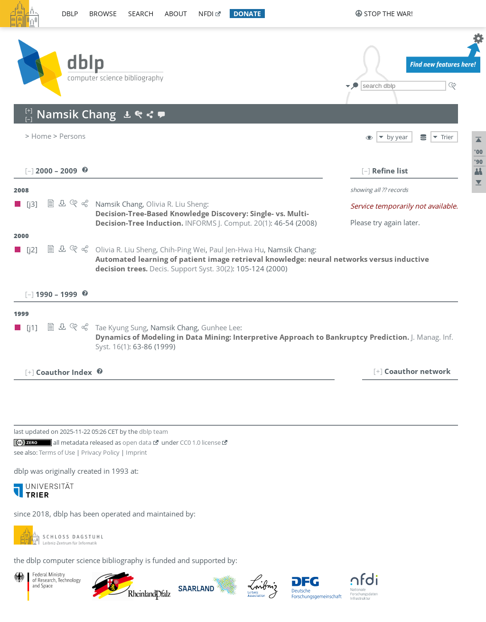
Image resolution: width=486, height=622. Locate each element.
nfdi (206, 13)
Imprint (136, 452)
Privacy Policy (100, 452)
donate (247, 13)
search (140, 13)
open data (136, 442)
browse (103, 13)
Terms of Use (57, 452)
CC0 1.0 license (200, 442)
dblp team (153, 431)
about (176, 13)
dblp (70, 13)
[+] (378, 371)
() (228, 223)
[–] (366, 170)
